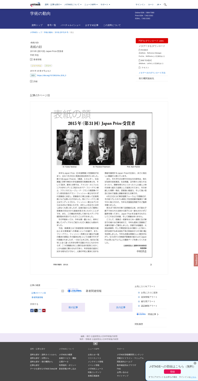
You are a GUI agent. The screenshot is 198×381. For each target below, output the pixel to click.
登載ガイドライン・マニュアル (130, 358)
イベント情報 (93, 365)
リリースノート (94, 358)
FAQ (119, 368)
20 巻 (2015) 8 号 (61, 32)
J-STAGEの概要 (65, 354)
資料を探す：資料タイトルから (43, 354)
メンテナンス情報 (95, 361)
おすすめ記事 (91, 25)
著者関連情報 (37, 297)
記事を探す (35, 365)
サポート (105, 4)
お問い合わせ (122, 372)
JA (159, 4)
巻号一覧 (51, 25)
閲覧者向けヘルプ (124, 361)
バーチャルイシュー (71, 25)
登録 (172, 371)
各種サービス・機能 (67, 358)
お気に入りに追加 (149, 292)
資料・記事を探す (53, 4)
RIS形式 (144, 50)
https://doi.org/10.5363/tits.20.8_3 (51, 75)
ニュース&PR (91, 4)
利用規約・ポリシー (67, 365)
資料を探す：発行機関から (41, 361)
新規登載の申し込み (67, 368)
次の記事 (120, 307)
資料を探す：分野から (39, 358)
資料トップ (37, 25)
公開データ (64, 361)
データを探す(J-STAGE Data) (43, 368)
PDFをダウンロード (151, 40)
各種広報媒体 (93, 375)
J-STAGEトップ (36, 32)
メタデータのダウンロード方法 (152, 72)
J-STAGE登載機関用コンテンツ (130, 354)
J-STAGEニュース (95, 368)
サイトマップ (122, 375)
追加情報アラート (149, 296)
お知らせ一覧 (93, 354)
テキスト (145, 67)
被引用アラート (148, 301)
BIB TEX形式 (146, 60)
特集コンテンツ (94, 372)
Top (95, 343)
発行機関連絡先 (146, 78)
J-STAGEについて (72, 4)
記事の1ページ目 (39, 293)
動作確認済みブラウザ (126, 365)
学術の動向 (48, 32)
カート (151, 4)
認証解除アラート (149, 305)
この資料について (112, 25)
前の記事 (73, 307)
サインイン (140, 4)
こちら (193, 377)
